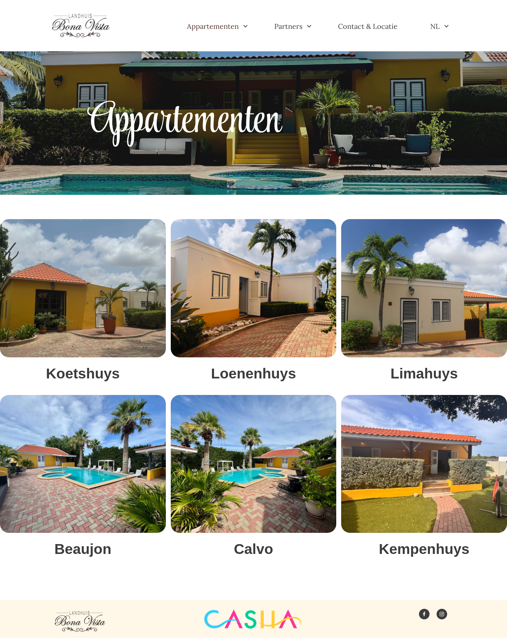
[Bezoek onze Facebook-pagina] (424, 614)
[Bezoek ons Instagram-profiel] (442, 614)
